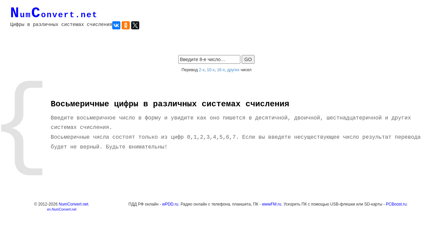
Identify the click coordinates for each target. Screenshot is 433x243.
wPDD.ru (170, 204)
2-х (202, 70)
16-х (221, 70)
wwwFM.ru (271, 204)
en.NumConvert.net (61, 209)
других (233, 70)
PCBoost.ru (396, 204)
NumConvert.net (73, 204)
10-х (211, 70)
